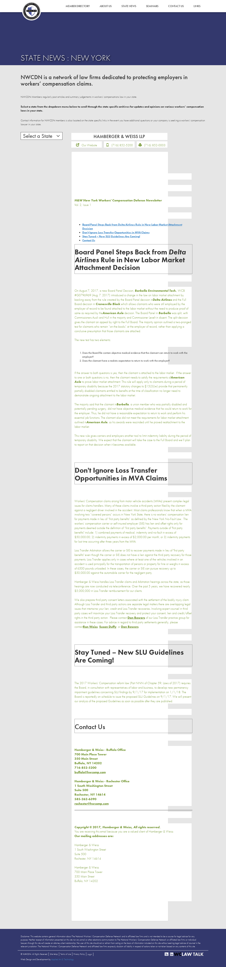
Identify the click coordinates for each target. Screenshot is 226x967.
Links (197, 6)
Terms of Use (65, 954)
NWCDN (31, 11)
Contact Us (176, 6)
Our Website (89, 145)
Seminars (152, 6)
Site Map (54, 954)
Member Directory (78, 6)
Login (89, 954)
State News (128, 6)
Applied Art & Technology (62, 959)
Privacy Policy (79, 954)
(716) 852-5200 (122, 145)
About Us (106, 6)
